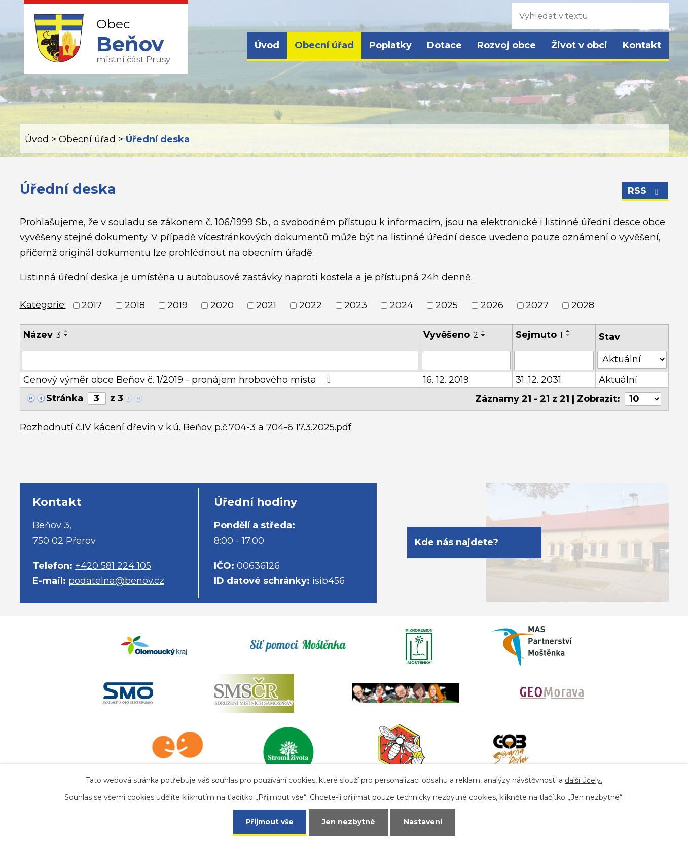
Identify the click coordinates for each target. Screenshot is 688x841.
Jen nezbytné (348, 821)
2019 (177, 305)
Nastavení (423, 821)
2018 (135, 305)
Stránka (64, 398)
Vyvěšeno (450, 334)
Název (42, 334)
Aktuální (618, 379)
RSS (645, 190)
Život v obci (579, 45)
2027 (537, 305)
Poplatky (390, 45)
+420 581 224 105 (113, 565)
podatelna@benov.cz (116, 581)
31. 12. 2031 (538, 379)
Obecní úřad (324, 45)
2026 (492, 305)
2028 (582, 305)
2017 (92, 305)
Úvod (267, 45)
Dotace (444, 45)
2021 (266, 305)
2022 (310, 305)
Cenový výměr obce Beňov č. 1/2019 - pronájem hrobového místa (179, 379)
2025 (447, 305)
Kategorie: (43, 304)
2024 (401, 305)
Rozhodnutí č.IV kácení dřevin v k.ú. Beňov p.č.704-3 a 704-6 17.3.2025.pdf (185, 427)
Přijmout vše (270, 821)
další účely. (583, 780)
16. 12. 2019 (446, 379)
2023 (355, 305)
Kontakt (642, 45)
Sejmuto (539, 334)
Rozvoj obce (506, 45)
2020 (222, 305)
